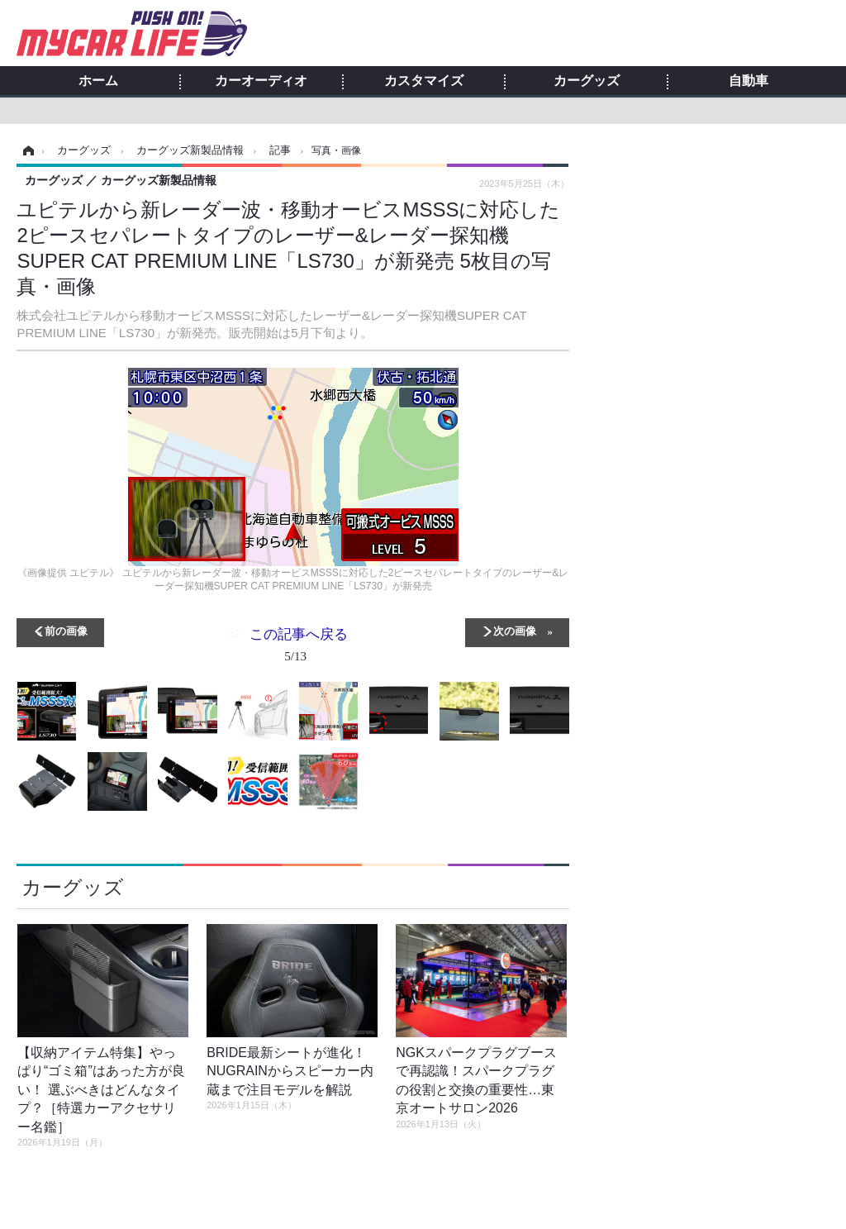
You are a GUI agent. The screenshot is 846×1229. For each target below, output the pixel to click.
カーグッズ (587, 81)
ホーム (98, 81)
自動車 (748, 81)
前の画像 (66, 630)
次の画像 (514, 630)
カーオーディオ (261, 81)
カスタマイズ (423, 81)
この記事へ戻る (299, 648)
